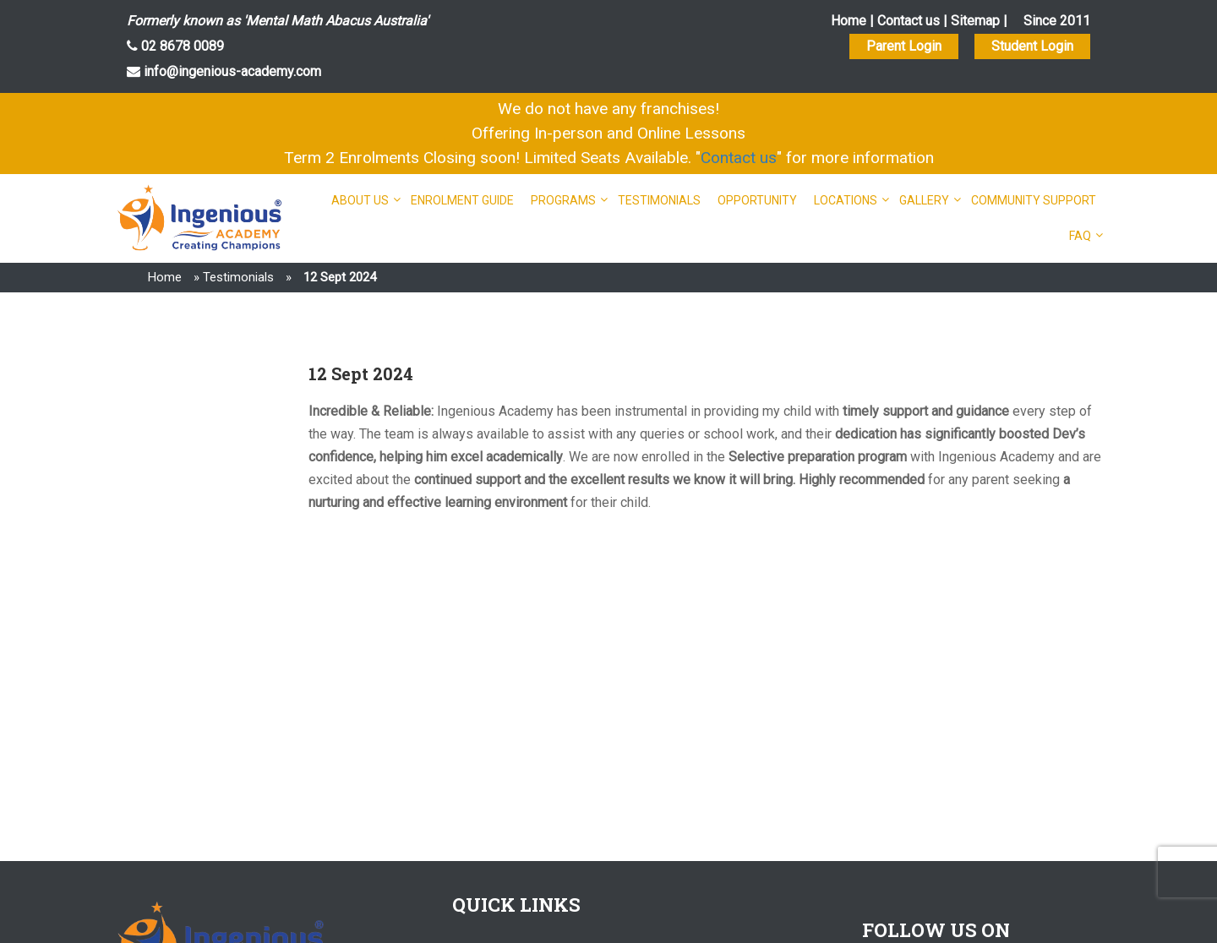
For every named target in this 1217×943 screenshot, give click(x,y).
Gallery (924, 200)
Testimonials (659, 200)
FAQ (1080, 236)
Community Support (1033, 200)
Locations (845, 200)
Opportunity (757, 200)
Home (848, 21)
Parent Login (903, 46)
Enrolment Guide (462, 200)
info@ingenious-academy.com (230, 71)
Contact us (908, 21)
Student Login (1032, 46)
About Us (360, 200)
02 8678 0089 (181, 46)
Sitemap (975, 21)
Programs (563, 200)
